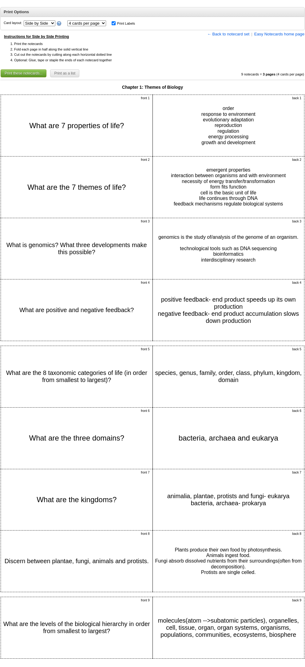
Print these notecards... (23, 73)
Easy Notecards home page (279, 34)
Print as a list (64, 73)
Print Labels (126, 23)
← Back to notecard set (228, 34)
